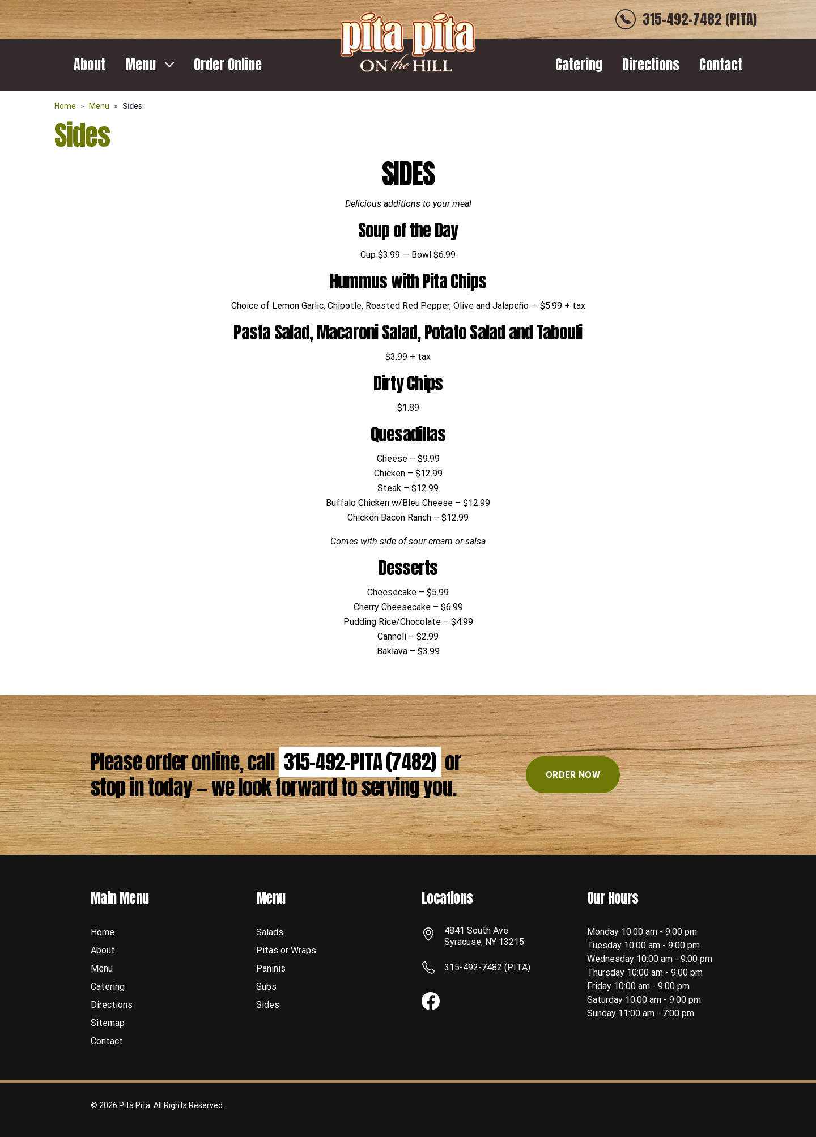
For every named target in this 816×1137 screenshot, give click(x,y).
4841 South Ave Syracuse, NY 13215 (484, 936)
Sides (267, 1004)
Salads (269, 932)
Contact (720, 64)
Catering (578, 64)
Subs (266, 986)
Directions (650, 64)
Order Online (228, 64)
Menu (140, 64)
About (89, 64)
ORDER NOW (573, 774)
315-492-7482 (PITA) (487, 967)
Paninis (271, 968)
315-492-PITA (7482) (360, 762)
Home (65, 105)
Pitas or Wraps (286, 950)
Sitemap (108, 1022)
